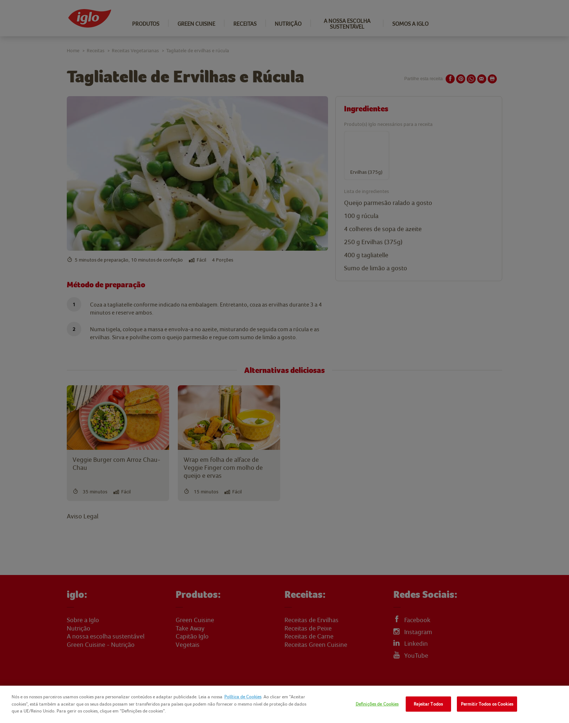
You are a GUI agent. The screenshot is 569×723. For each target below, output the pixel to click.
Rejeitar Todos (428, 704)
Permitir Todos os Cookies (487, 704)
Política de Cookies (242, 696)
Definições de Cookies (377, 704)
